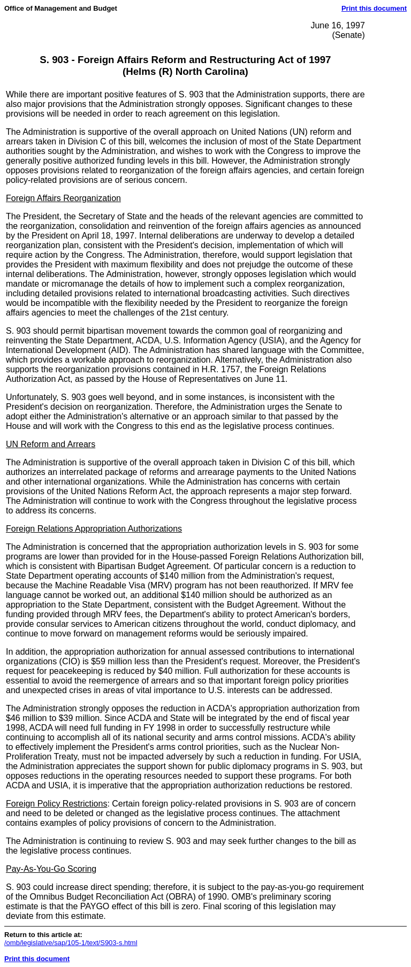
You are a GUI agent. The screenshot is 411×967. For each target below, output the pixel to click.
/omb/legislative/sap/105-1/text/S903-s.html (71, 943)
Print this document (374, 8)
